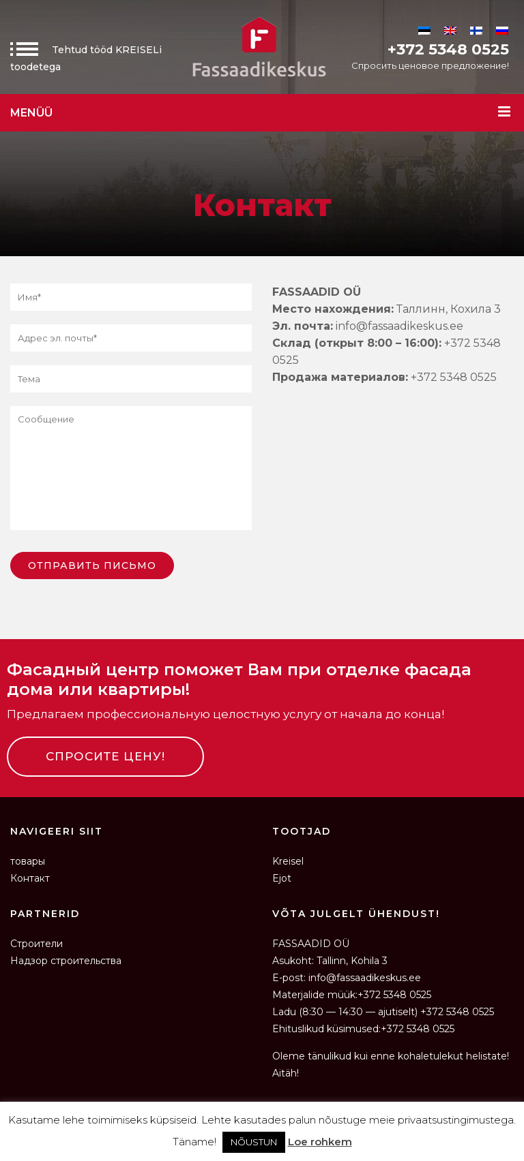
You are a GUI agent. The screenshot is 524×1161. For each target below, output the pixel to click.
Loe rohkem (320, 1141)
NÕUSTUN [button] (254, 1141)
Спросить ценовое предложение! (430, 65)
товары (27, 861)
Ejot (281, 878)
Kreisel (288, 861)
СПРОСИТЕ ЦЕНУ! (105, 756)
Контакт (30, 878)
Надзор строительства (65, 961)
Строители (36, 944)
